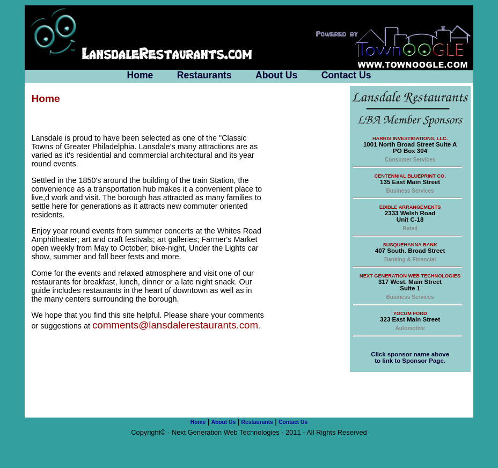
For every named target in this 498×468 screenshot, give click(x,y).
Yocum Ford (410, 313)
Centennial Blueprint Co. (409, 176)
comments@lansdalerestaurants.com (175, 325)
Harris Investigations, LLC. (410, 138)
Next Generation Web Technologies (410, 276)
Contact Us (346, 75)
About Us (276, 75)
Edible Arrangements (410, 207)
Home (140, 75)
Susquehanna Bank (410, 244)
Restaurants (204, 75)
